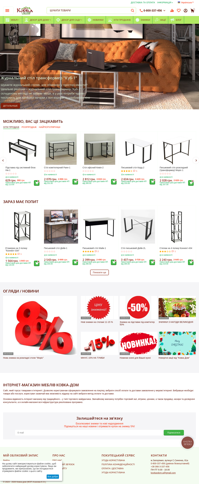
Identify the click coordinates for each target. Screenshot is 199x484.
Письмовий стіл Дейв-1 (55, 248)
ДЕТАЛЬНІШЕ (10, 106)
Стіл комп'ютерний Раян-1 (57, 167)
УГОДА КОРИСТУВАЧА (113, 460)
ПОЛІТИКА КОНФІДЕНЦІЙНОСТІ (118, 464)
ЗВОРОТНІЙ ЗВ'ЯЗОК (63, 464)
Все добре (53, 476)
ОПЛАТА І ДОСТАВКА (113, 468)
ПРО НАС (57, 460)
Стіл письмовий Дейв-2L (133, 248)
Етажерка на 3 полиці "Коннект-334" (16, 249)
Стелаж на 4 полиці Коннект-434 (176, 248)
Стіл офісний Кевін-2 (93, 167)
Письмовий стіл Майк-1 (94, 248)
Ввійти (6, 460)
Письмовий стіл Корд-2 (132, 167)
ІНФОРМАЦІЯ (164, 2)
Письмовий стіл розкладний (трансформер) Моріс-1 (174, 168)
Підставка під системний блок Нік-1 (20, 168)
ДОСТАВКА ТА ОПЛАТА (143, 2)
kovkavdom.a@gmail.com (163, 473)
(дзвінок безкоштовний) (170, 463)
